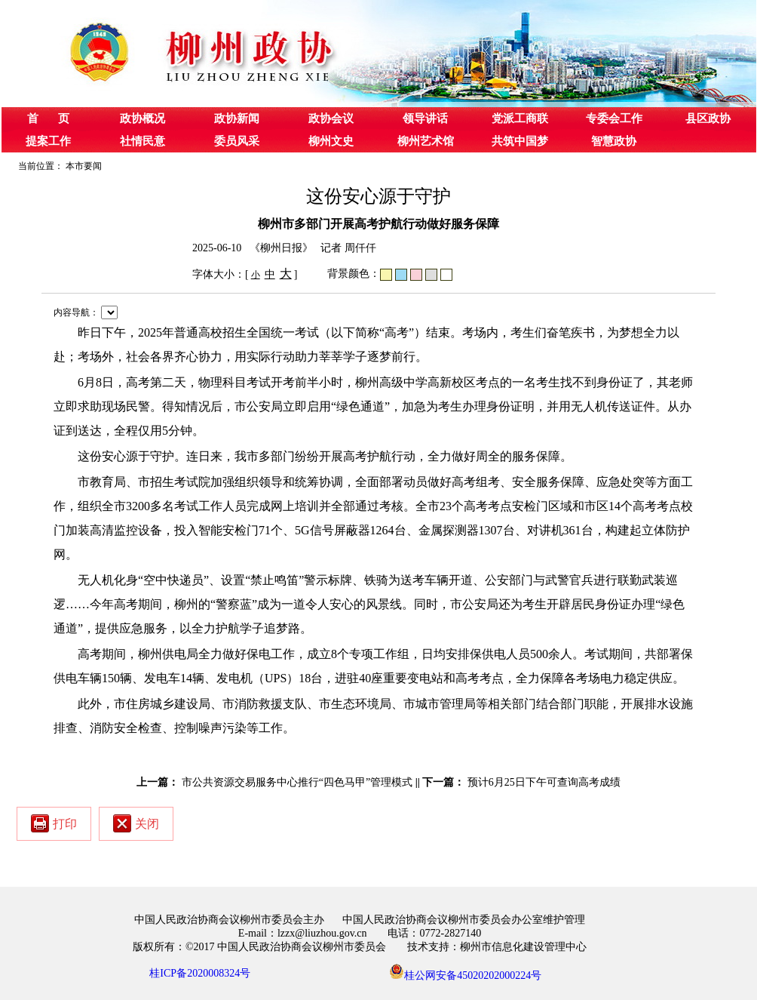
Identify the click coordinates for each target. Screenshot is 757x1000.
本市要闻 (84, 166)
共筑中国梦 (520, 141)
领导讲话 (425, 118)
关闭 (136, 823)
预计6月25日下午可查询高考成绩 (544, 782)
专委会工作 (614, 118)
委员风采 (236, 141)
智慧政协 (613, 141)
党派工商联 (520, 118)
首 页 (48, 118)
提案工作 (48, 141)
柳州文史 (331, 141)
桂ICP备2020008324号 (199, 973)
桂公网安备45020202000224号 (465, 971)
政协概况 (142, 118)
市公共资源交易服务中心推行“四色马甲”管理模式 (297, 782)
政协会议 (331, 118)
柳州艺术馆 (425, 141)
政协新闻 (236, 118)
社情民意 (142, 141)
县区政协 (708, 118)
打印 (54, 823)
